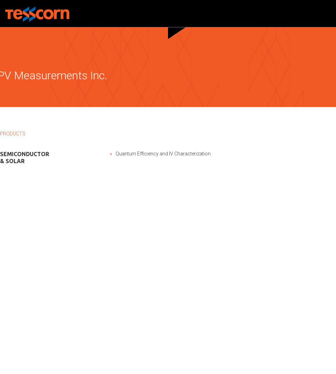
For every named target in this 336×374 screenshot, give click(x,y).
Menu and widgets (326, 14)
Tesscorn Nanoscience (37, 14)
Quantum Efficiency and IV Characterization (163, 153)
